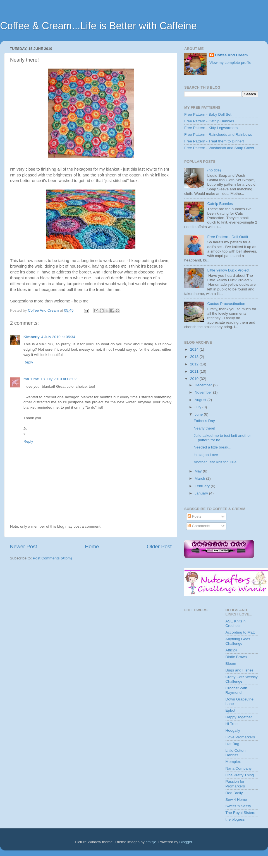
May (199, 471)
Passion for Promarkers (235, 783)
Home (92, 546)
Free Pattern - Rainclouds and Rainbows (218, 134)
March (200, 478)
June (199, 414)
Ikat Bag (233, 744)
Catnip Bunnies (220, 204)
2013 (195, 357)
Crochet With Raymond (236, 690)
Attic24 (231, 650)
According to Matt (240, 632)
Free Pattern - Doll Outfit (227, 237)
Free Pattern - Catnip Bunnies (209, 121)
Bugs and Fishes (240, 670)
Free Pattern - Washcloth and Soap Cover (219, 148)
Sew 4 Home (236, 799)
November (204, 392)
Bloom (231, 663)
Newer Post (23, 546)
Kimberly (31, 337)
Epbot (230, 710)
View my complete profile (230, 62)
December (204, 385)
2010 (195, 379)
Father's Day (204, 421)
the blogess (235, 819)
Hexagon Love (206, 455)
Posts (195, 516)
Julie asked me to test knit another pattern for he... (222, 437)
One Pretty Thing (240, 775)
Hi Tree (232, 724)
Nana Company (239, 768)
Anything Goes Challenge (238, 641)
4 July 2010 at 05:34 (58, 337)
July (198, 407)
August (201, 400)
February (203, 486)
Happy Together (239, 717)
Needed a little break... (212, 447)
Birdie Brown (236, 657)
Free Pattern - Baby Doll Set (207, 114)
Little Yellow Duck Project (228, 270)
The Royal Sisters (240, 813)
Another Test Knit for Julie (215, 462)
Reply (28, 362)
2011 (195, 371)
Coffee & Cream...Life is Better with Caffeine (98, 25)
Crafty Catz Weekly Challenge (242, 679)
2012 (195, 364)
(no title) (214, 170)
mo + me (31, 379)
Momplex (233, 762)
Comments (199, 526)
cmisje (150, 842)
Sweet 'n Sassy (238, 806)
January (202, 493)
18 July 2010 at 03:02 (58, 379)
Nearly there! (204, 428)
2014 (195, 349)
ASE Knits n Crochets (236, 623)
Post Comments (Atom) (52, 558)
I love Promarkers (240, 737)
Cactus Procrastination (226, 304)
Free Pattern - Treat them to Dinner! (214, 141)
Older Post (159, 546)
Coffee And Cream (231, 55)
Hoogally (233, 730)
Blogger (185, 842)
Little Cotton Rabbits (236, 752)
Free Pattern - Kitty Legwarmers (211, 128)
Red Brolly (234, 793)
